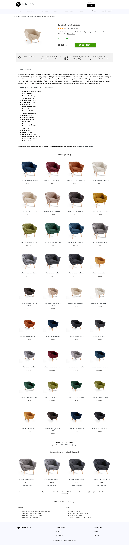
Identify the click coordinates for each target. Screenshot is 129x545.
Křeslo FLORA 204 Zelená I (29, 242)
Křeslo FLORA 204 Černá (76, 273)
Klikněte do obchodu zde (85, 146)
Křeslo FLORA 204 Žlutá (100, 211)
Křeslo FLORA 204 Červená (53, 180)
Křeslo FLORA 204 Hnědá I (52, 211)
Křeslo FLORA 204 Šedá (52, 273)
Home (19, 11)
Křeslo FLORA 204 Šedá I (29, 273)
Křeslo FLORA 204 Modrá (76, 242)
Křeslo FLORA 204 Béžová (29, 211)
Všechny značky (60, 527)
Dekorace (45, 11)
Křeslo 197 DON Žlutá (29, 428)
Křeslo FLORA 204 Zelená (52, 242)
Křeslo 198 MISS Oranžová (29, 336)
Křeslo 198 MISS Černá (76, 336)
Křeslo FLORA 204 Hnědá (76, 211)
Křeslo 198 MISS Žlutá (99, 273)
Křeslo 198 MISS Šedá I (76, 367)
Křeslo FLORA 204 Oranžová (76, 180)
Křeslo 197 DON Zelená (76, 397)
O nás (96, 531)
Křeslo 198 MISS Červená (52, 367)
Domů (15, 16)
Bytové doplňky (31, 11)
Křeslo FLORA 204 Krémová (100, 180)
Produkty (20, 16)
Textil (55, 11)
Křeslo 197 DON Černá (99, 428)
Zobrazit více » (71, 34)
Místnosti (26, 16)
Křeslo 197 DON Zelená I (100, 397)
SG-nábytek (89, 32)
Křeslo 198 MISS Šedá (29, 367)
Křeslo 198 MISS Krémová (99, 304)
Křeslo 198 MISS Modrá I (100, 367)
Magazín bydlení (106, 11)
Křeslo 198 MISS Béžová (76, 304)
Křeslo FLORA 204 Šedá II (100, 242)
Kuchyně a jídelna (68, 11)
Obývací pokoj (33, 16)
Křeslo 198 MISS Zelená (29, 397)
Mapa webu (59, 535)
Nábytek (82, 11)
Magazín (58, 531)
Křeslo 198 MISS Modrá (52, 336)
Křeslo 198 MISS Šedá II (99, 336)
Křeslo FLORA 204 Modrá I (29, 180)
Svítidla (93, 11)
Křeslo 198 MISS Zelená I (53, 397)
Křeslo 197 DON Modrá (76, 428)
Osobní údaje (98, 527)
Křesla (39, 16)
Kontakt (96, 535)
